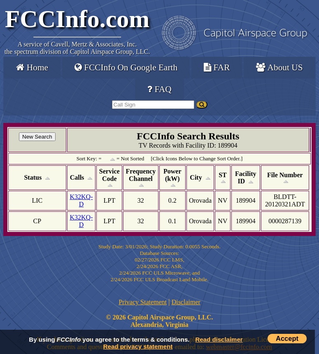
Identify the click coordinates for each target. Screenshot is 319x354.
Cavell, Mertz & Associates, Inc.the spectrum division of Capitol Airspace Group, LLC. (77, 48)
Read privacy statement (137, 346)
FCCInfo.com (77, 18)
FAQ (159, 89)
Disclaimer (186, 301)
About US (279, 67)
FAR (217, 67)
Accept (287, 338)
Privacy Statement (143, 301)
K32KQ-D (81, 200)
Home (32, 67)
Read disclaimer (219, 339)
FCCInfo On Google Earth (126, 67)
